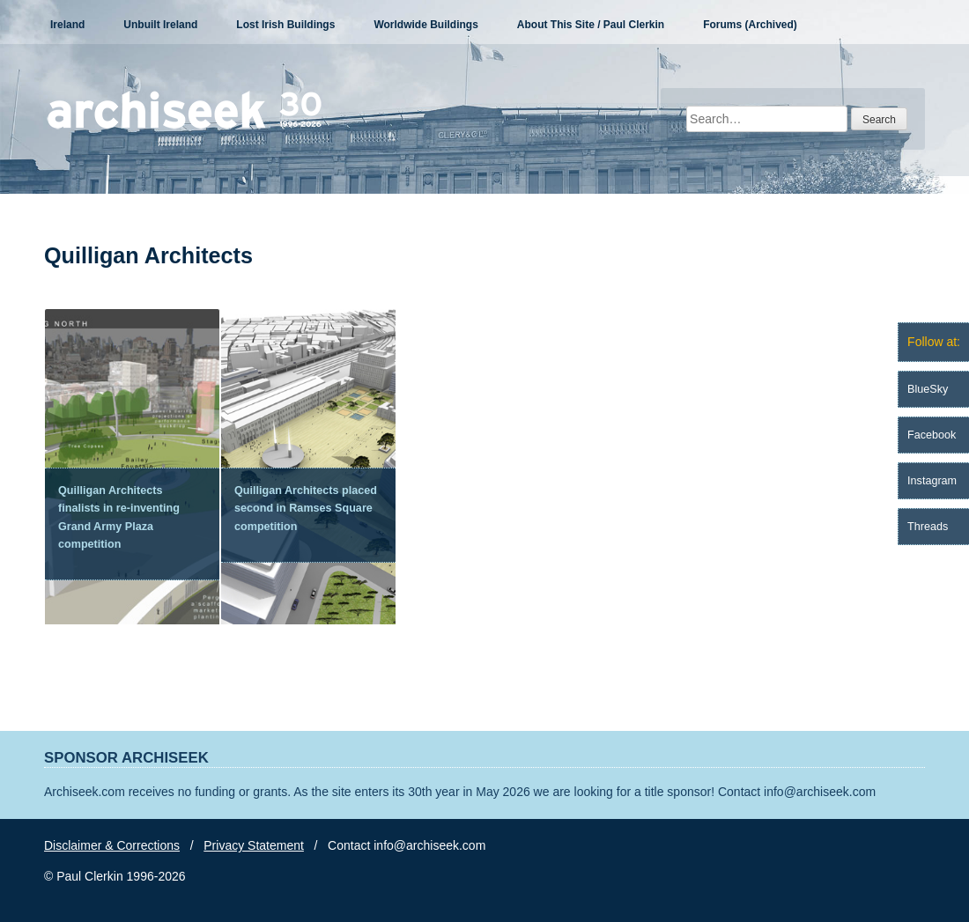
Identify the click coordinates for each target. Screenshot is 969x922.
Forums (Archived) (750, 24)
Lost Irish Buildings (285, 24)
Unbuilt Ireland (160, 24)
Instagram (932, 481)
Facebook (931, 435)
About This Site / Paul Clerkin (590, 24)
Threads (927, 526)
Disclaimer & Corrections (112, 845)
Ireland (67, 24)
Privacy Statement (253, 845)
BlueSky (927, 389)
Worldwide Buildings (425, 24)
